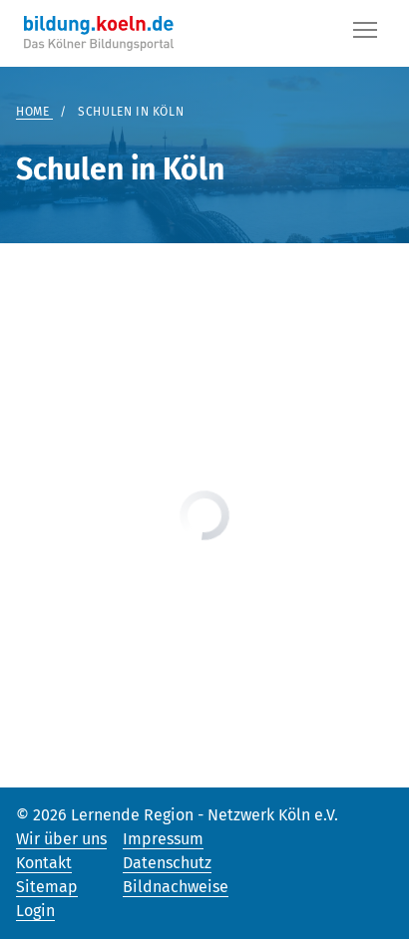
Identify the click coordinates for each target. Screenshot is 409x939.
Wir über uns (61, 838)
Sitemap (47, 886)
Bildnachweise (175, 886)
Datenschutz (167, 862)
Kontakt (44, 862)
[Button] (365, 34)
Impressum (163, 838)
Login (35, 910)
